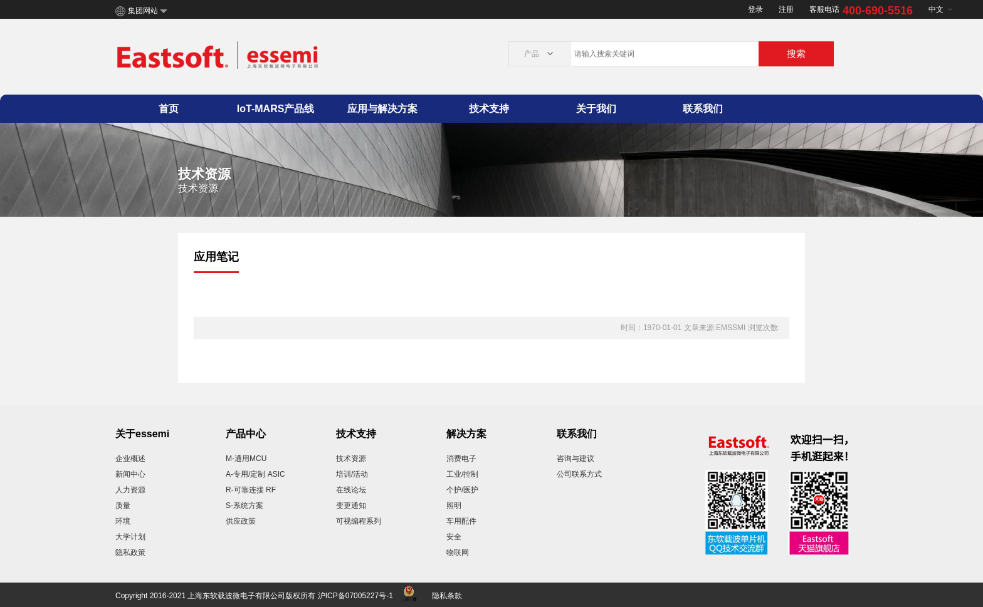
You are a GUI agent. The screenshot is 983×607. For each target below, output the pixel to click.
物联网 (457, 552)
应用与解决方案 (382, 108)
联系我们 (703, 108)
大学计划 (130, 536)
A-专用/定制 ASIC (255, 474)
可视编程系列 (358, 521)
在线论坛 (351, 489)
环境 (122, 521)
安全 (453, 536)
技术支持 (489, 108)
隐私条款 (447, 595)
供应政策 (241, 521)
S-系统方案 (244, 505)
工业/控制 (462, 474)
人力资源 (130, 489)
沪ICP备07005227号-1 (355, 595)
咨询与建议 (575, 458)
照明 (453, 505)
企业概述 (130, 458)
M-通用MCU (246, 458)
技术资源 (351, 458)
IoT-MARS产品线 (276, 108)
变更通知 (351, 505)
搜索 (796, 53)
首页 (169, 108)
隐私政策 (130, 552)
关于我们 (596, 108)
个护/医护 (462, 489)
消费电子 (461, 458)
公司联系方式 (579, 474)
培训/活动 (352, 474)
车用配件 (461, 521)
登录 (755, 9)
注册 (786, 9)
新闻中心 (130, 474)
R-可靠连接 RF (251, 489)
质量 (122, 505)
